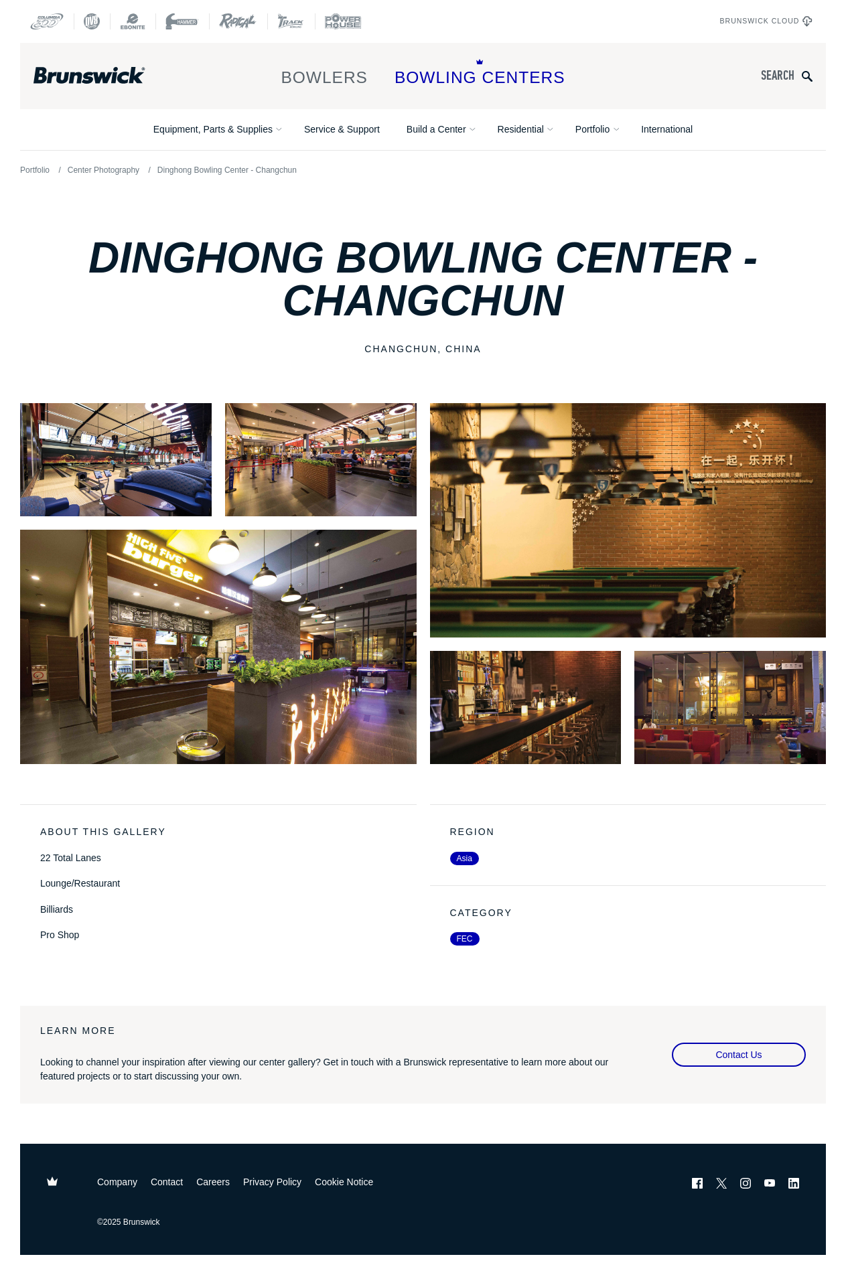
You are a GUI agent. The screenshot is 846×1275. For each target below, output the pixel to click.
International (667, 129)
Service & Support (342, 129)
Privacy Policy (272, 1182)
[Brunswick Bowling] (108, 75)
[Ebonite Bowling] (132, 21)
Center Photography (103, 170)
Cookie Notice (344, 1182)
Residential (521, 129)
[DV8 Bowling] (92, 21)
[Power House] (343, 21)
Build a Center (436, 129)
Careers (213, 1182)
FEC (465, 939)
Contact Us (738, 1054)
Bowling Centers (480, 72)
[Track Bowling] (291, 21)
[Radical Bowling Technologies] (238, 21)
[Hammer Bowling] (182, 21)
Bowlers (324, 72)
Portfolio (592, 129)
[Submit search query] (807, 76)
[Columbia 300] (47, 21)
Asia (464, 858)
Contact (167, 1182)
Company (117, 1182)
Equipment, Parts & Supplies (213, 129)
